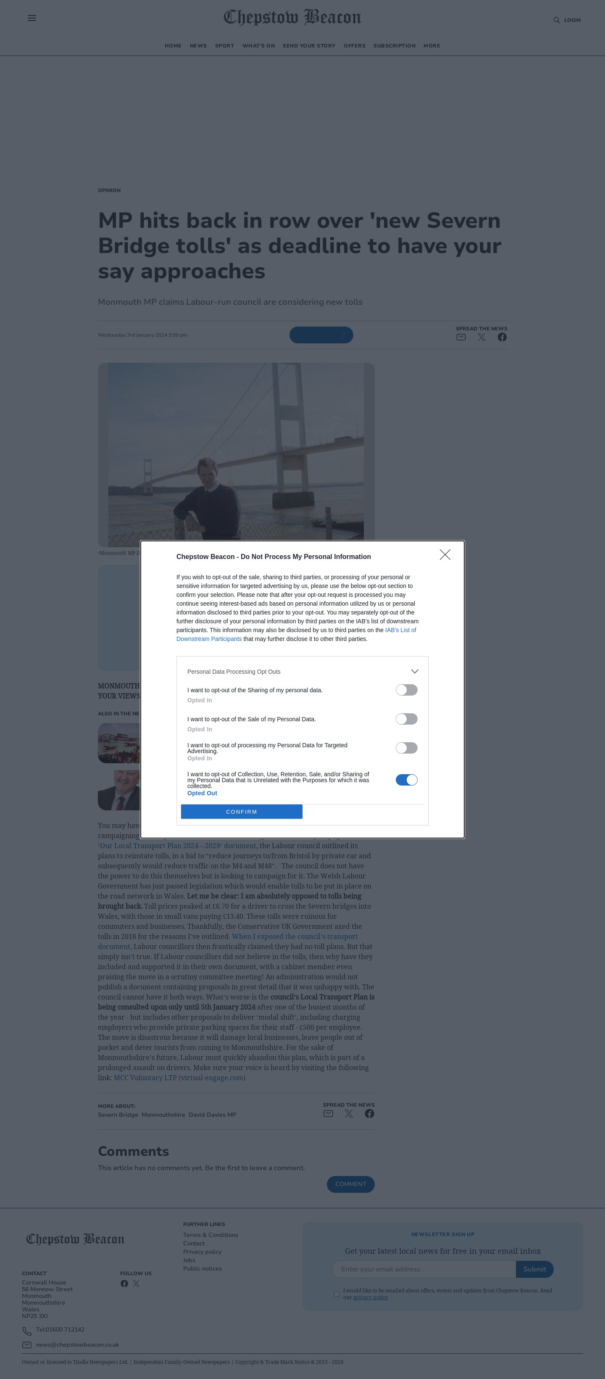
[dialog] (302, 689)
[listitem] (302, 671)
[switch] (407, 690)
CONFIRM (242, 812)
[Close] (448, 557)
